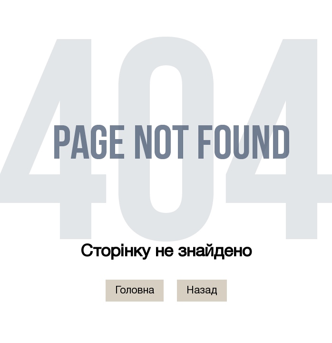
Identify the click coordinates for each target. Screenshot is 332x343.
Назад (201, 290)
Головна (134, 290)
